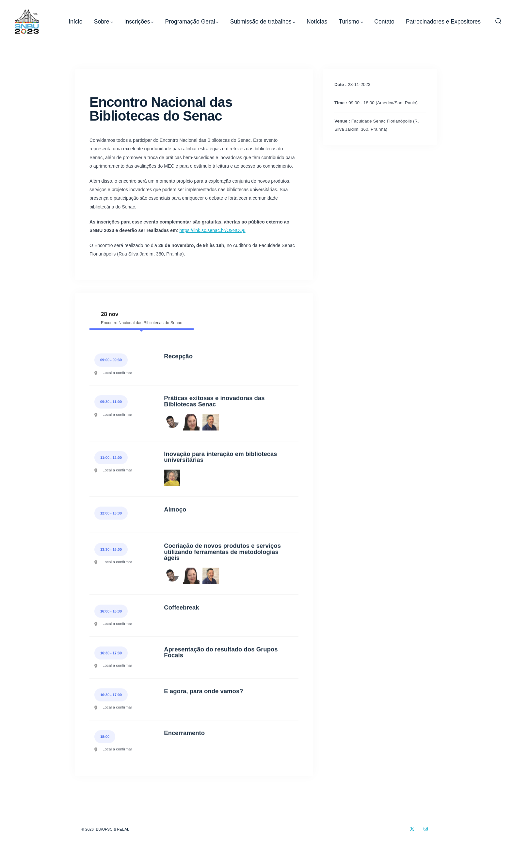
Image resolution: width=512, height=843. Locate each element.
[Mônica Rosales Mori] (191, 422)
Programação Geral (192, 21)
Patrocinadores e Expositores (443, 21)
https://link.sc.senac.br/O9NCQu (212, 230)
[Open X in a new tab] (412, 829)
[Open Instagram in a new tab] (426, 829)
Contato (384, 21)
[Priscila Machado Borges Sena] (172, 478)
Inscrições (139, 21)
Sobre (103, 21)
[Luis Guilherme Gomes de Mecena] (172, 422)
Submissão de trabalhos (262, 21)
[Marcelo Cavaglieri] (210, 422)
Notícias (317, 21)
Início (76, 21)
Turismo (351, 21)
